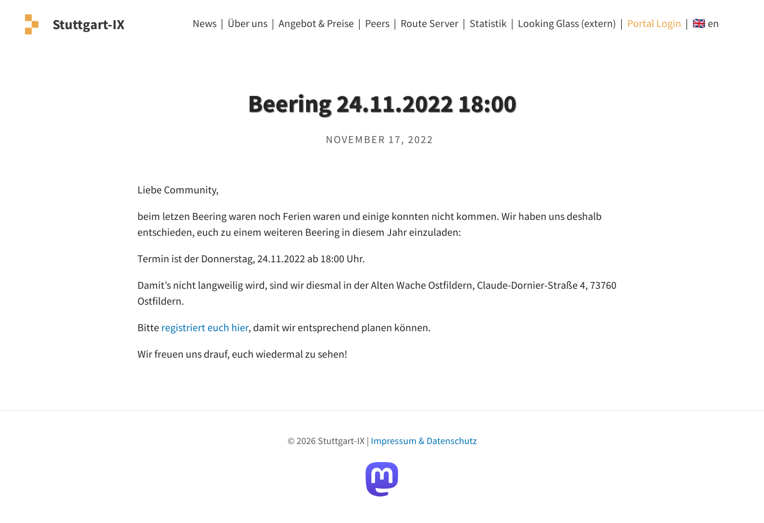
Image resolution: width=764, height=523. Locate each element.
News (204, 23)
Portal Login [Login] (654, 23)
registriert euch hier (204, 327)
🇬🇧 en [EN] (705, 23)
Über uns (247, 23)
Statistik (488, 23)
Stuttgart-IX (89, 24)
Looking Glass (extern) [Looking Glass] (567, 23)
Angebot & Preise (316, 23)
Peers (377, 23)
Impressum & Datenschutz (424, 441)
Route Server (429, 23)
